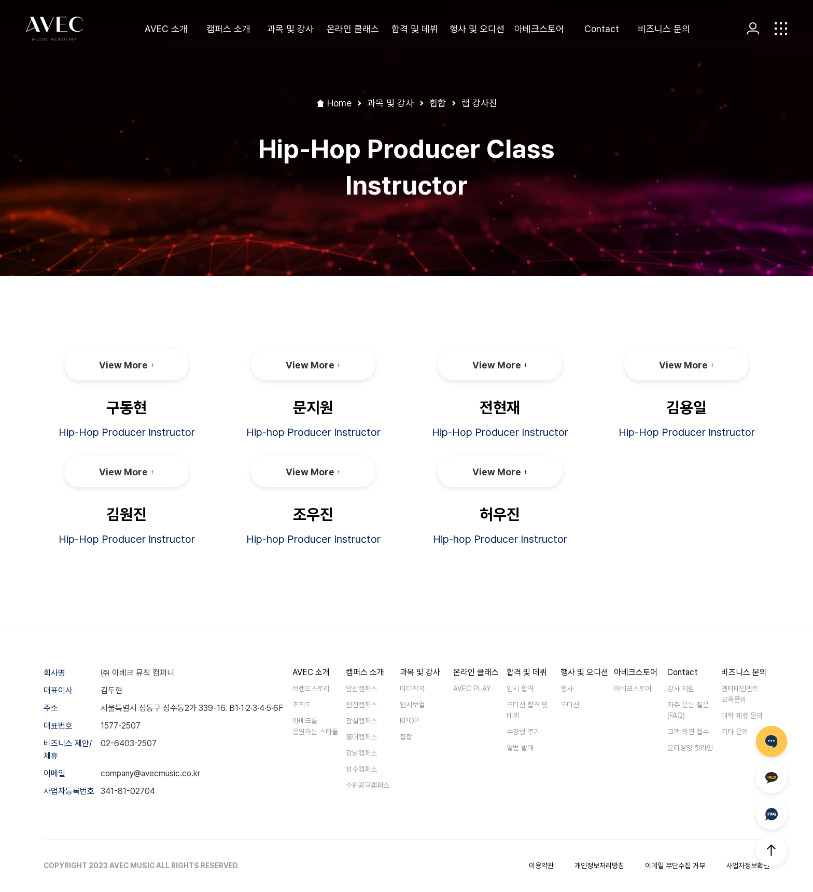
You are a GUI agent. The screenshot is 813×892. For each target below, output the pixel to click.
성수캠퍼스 (361, 769)
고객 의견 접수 (688, 732)
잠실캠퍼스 (361, 721)
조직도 (301, 705)
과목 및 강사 (290, 28)
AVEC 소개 (166, 28)
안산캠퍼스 (361, 688)
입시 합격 (520, 688)
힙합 (406, 737)
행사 (566, 688)
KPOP (409, 721)
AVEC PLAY (472, 688)
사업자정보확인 (747, 865)
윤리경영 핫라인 (690, 748)
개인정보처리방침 (599, 865)
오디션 (569, 705)
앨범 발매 (520, 748)
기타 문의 (734, 732)
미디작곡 (412, 688)
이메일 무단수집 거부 (675, 865)
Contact (601, 28)
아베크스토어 (539, 28)
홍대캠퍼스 (361, 737)
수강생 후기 (523, 732)
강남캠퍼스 (361, 753)
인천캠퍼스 (361, 705)
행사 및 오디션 (477, 28)
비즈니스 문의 (664, 28)
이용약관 (541, 865)
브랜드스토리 (311, 688)
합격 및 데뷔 (414, 28)
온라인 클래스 (353, 28)
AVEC (54, 29)
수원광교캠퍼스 (367, 785)
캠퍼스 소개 (228, 28)
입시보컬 (412, 705)
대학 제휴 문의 (742, 715)
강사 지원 (680, 688)
